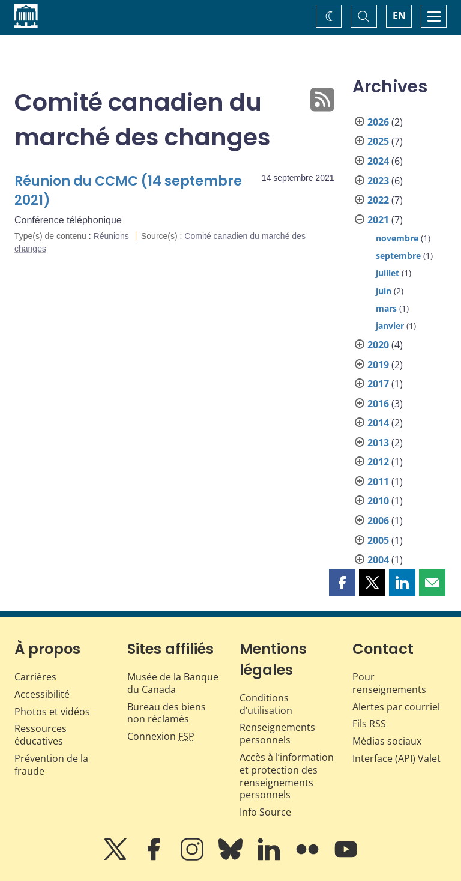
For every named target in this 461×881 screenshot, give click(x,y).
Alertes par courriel (396, 706)
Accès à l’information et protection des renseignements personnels (287, 776)
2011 (378, 481)
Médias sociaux (386, 741)
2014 (378, 422)
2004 (378, 559)
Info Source (265, 812)
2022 (378, 200)
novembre (397, 238)
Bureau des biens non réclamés (166, 713)
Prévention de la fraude (51, 765)
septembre (398, 255)
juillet (387, 273)
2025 (378, 141)
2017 (378, 383)
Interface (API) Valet (396, 758)
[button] (342, 582)
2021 (378, 219)
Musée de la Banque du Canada (172, 683)
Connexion (160, 736)
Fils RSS (369, 723)
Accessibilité (42, 694)
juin (383, 291)
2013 (378, 442)
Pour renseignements (389, 683)
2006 (378, 520)
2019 (378, 364)
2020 (378, 344)
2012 (378, 461)
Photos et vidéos (52, 711)
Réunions (111, 236)
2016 (378, 403)
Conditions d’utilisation (266, 704)
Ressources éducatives (40, 735)
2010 (378, 500)
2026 (378, 122)
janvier (390, 326)
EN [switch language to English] (399, 15)
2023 (378, 180)
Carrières (35, 676)
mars (386, 308)
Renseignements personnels (277, 733)
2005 (378, 540)
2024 (378, 161)
